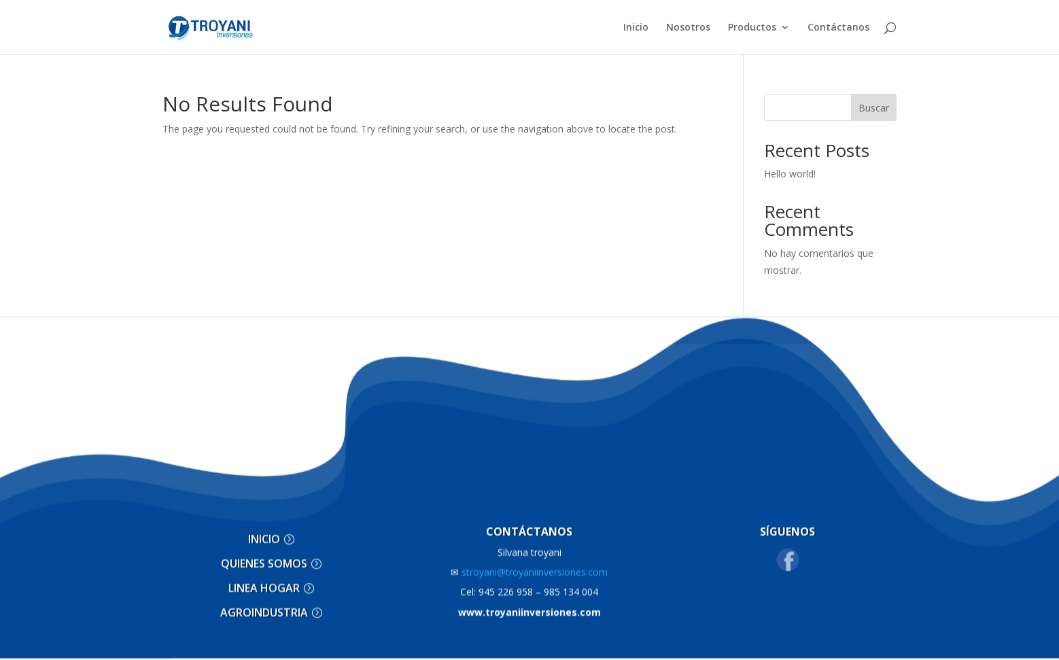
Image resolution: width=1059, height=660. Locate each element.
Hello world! (790, 173)
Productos (752, 27)
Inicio (635, 27)
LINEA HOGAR (264, 580)
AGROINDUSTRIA (264, 604)
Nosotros (688, 27)
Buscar (873, 107)
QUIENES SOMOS (264, 556)
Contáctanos (838, 27)
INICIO (264, 532)
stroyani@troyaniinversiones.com (529, 564)
